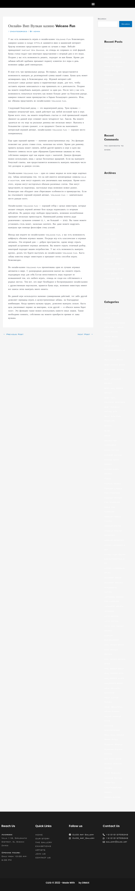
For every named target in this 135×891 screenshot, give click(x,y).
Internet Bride (113, 577)
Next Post (85, 334)
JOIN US (40, 854)
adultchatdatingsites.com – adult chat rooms (114, 327)
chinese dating (113, 455)
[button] (93, 3)
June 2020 (110, 274)
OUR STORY (42, 838)
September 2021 (114, 224)
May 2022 (110, 184)
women (108, 792)
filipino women (112, 483)
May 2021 (110, 244)
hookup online (112, 526)
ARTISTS (40, 850)
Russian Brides (113, 744)
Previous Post (13, 334)
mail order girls (114, 668)
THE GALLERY (43, 842)
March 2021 (111, 254)
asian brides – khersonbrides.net (114, 350)
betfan (108, 426)
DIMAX (85, 882)
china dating (111, 450)
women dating (112, 797)
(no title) (109, 98)
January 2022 (112, 204)
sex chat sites (112, 759)
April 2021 (111, 249)
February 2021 (113, 259)
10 (105, 308)
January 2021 (112, 264)
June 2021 (110, 239)
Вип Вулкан (78, 79)
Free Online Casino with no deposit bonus (113, 52)
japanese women (113, 606)
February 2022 (113, 199)
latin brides (111, 616)
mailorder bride (113, 683)
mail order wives (114, 678)
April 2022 (111, 189)
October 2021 (112, 219)
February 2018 (113, 278)
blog (107, 431)
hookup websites (114, 540)
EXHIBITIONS (43, 846)
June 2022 (110, 179)
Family (107, 478)
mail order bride (114, 645)
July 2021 (110, 234)
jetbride (109, 611)
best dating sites (114, 365)
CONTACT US (43, 858)
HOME (39, 835)
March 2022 (111, 194)
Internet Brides (113, 582)
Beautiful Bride (113, 360)
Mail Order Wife (114, 673)
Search (102, 19)
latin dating (111, 621)
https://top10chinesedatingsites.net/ (114, 558)
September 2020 (114, 269)
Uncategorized (18, 31)
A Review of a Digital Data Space (112, 107)
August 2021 (112, 229)
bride (107, 435)
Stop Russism (112, 773)
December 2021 (113, 209)
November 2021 (113, 214)
